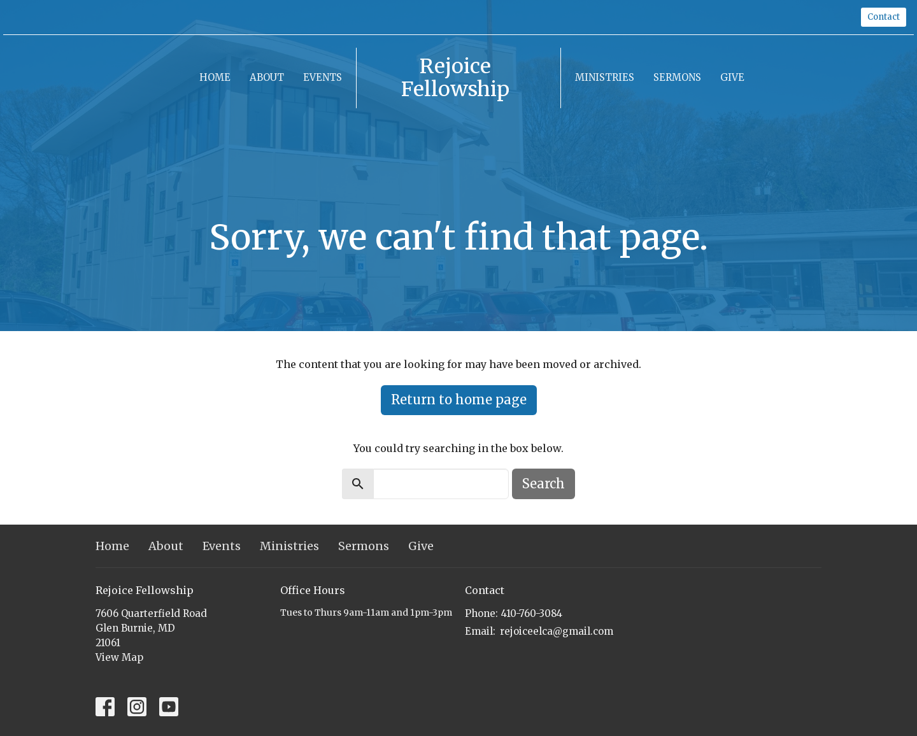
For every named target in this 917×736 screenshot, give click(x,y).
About (267, 77)
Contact (883, 16)
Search (543, 484)
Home (215, 77)
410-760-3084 (531, 613)
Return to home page (459, 399)
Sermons (677, 77)
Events (322, 77)
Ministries (604, 77)
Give (732, 77)
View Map (119, 657)
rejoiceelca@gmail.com (556, 631)
